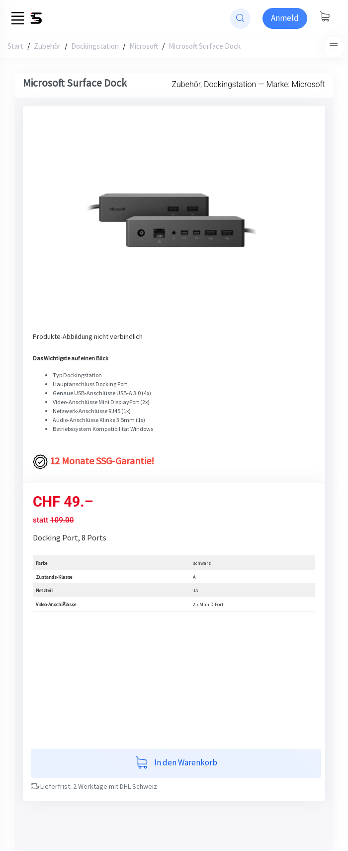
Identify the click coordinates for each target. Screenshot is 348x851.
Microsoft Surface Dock (205, 46)
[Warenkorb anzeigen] (325, 17)
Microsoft (143, 46)
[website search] (240, 18)
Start (15, 46)
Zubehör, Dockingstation (214, 84)
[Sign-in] (284, 18)
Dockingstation (95, 46)
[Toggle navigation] (334, 47)
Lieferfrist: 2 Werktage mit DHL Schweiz (98, 786)
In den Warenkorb (176, 763)
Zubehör (47, 46)
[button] (54, 223)
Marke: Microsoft (295, 84)
